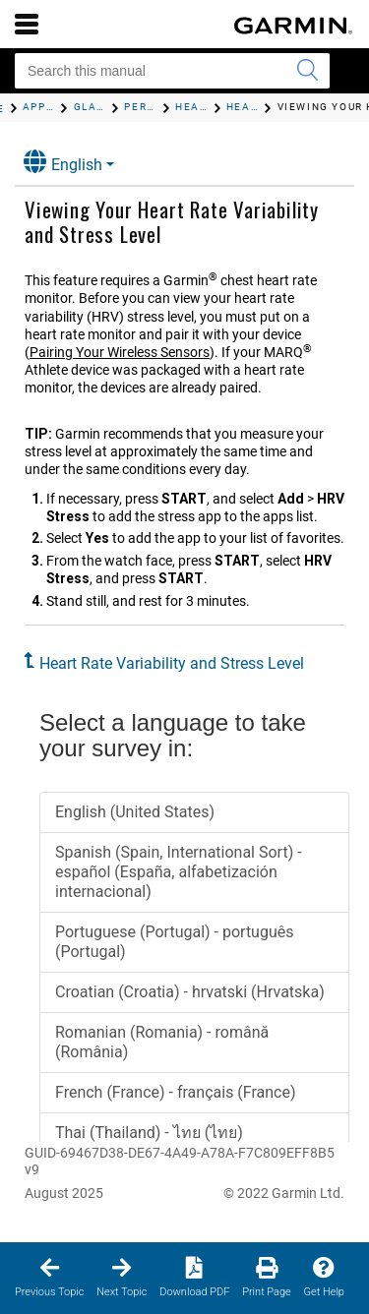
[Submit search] (307, 71)
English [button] (63, 161)
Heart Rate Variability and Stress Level (171, 663)
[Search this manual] (172, 71)
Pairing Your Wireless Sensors (120, 352)
